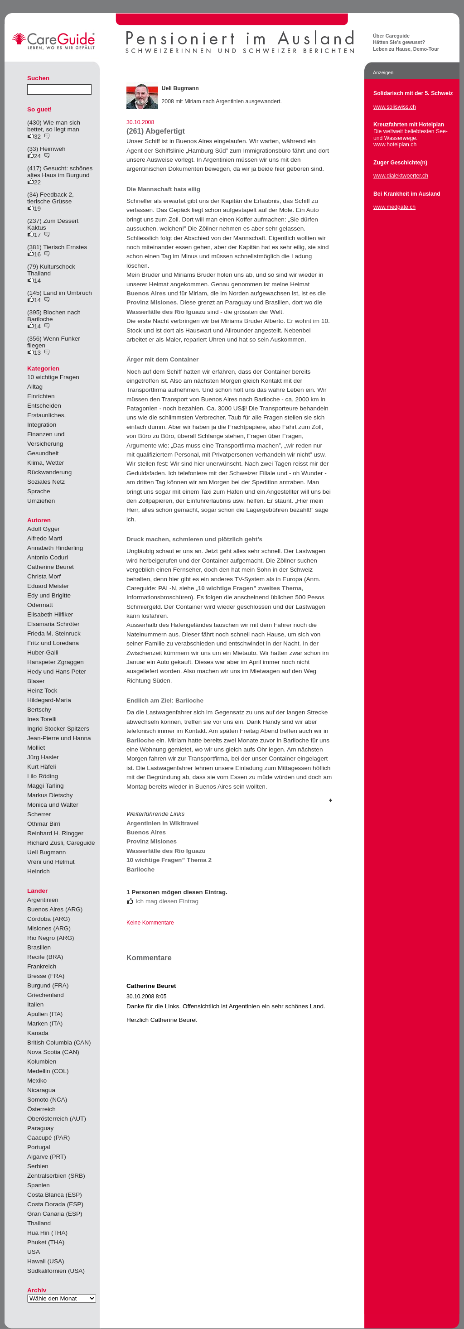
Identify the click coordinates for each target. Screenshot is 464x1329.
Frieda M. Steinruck (54, 633)
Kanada (37, 1033)
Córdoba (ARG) (48, 918)
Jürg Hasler (43, 757)
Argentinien (42, 899)
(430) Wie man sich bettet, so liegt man (53, 126)
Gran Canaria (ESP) (54, 1213)
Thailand (39, 1223)
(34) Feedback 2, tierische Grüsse (50, 198)
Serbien (37, 1166)
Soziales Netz (46, 481)
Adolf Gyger (43, 528)
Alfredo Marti (44, 538)
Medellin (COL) (47, 1071)
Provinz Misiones (151, 302)
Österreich (41, 1109)
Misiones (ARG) (49, 928)
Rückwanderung (49, 472)
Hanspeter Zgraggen (55, 662)
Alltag (35, 386)
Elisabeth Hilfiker (50, 614)
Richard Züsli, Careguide (61, 842)
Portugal (38, 1147)
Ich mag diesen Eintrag (166, 901)
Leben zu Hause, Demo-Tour (406, 49)
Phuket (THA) (45, 1242)
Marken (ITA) (45, 1023)
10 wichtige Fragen (53, 377)
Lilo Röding (42, 776)
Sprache (38, 491)
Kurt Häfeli (41, 766)
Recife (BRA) (45, 956)
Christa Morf (44, 576)
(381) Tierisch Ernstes (57, 247)
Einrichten (40, 396)
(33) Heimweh (46, 148)
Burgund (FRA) (47, 985)
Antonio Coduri (47, 557)
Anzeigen (383, 72)
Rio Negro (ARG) (50, 937)
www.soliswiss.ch (394, 107)
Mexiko (37, 1080)
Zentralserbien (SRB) (56, 1175)
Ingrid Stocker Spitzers (58, 728)
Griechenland (45, 995)
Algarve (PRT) (46, 1156)
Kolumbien (41, 1061)
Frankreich (41, 966)
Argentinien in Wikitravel (162, 823)
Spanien (38, 1185)
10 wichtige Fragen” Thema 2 (169, 860)
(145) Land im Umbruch (59, 292)
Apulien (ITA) (45, 1014)
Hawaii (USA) (45, 1261)
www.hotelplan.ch (394, 144)
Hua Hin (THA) (47, 1232)
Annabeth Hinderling (55, 547)
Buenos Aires (146, 293)
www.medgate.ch (394, 207)
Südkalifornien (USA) (56, 1270)
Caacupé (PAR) (48, 1137)
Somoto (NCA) (47, 1099)
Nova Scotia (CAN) (53, 1052)
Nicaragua (41, 1090)
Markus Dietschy (49, 795)
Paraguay (40, 1128)
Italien (35, 1004)
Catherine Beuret (50, 566)
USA (33, 1251)
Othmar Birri (43, 823)
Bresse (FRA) (45, 976)
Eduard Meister (48, 586)
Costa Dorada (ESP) (55, 1204)
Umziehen (41, 500)
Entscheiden (44, 405)
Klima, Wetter (45, 462)
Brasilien (39, 947)
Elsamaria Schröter (53, 624)
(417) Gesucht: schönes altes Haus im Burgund (59, 171)
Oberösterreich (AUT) (56, 1118)
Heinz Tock (42, 690)
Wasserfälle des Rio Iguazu (166, 311)
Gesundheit (43, 453)
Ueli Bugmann (46, 852)
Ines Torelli (42, 719)
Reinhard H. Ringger (55, 833)
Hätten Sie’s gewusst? (399, 42)
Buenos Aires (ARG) (54, 909)
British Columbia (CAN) (59, 1042)
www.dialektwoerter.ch (400, 176)
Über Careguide (391, 36)
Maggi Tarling (45, 785)
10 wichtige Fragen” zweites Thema (250, 588)
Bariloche (140, 740)
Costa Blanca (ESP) (54, 1194)
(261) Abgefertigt (155, 131)
